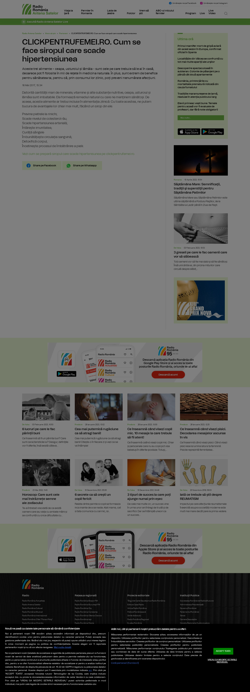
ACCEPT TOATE (223, 651)
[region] (125, 658)
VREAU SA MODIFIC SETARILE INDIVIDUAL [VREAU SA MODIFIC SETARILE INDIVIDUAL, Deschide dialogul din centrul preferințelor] (222, 661)
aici (90, 670)
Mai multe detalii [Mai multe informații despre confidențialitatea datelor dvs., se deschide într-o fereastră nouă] (62, 647)
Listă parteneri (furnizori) (125, 663)
